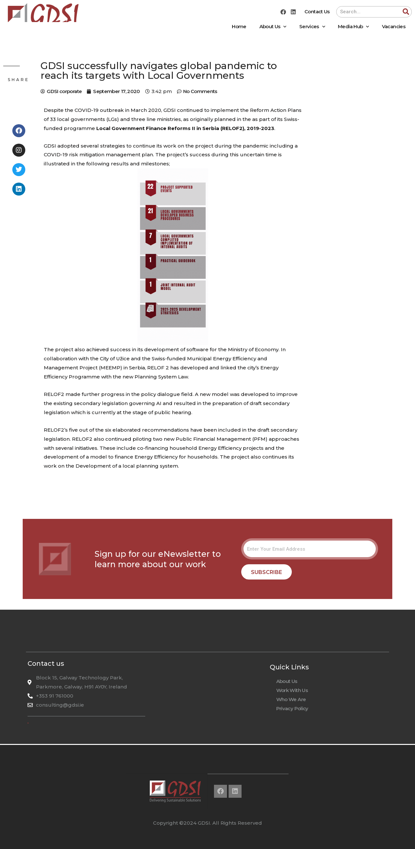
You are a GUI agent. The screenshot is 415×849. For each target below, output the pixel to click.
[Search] (405, 11)
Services (312, 27)
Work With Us (292, 690)
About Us (272, 27)
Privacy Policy (292, 708)
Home (239, 26)
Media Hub (353, 27)
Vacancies (393, 26)
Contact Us (317, 11)
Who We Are (291, 699)
